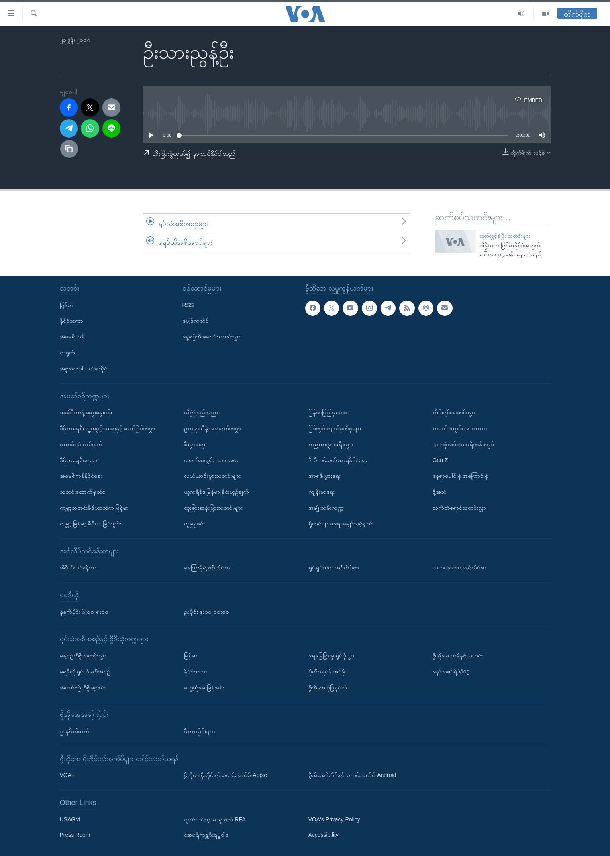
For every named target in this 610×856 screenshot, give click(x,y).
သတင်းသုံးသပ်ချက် (81, 444)
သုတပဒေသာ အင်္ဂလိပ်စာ (460, 567)
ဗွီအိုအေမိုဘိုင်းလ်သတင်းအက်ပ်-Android (352, 775)
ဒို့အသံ (440, 491)
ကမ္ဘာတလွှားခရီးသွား (330, 444)
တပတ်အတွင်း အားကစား (211, 460)
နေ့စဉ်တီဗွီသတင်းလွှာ (83, 655)
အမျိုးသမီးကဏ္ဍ (325, 507)
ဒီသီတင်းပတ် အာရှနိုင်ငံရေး (337, 460)
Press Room (75, 835)
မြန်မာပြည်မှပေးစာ (329, 412)
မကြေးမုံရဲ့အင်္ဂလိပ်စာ (207, 567)
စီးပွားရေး (194, 444)
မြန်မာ (66, 304)
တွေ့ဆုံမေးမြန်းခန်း (204, 687)
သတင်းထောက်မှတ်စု (83, 491)
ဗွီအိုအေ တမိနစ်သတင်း (458, 655)
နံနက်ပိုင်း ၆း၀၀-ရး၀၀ (84, 611)
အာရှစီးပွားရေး (324, 475)
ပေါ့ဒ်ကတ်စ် (195, 320)
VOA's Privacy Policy (334, 819)
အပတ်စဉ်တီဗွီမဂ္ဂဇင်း (83, 687)
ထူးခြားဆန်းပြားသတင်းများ (213, 507)
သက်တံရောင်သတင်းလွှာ (459, 507)
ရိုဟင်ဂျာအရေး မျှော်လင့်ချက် (340, 523)
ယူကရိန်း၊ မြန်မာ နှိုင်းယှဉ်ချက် (216, 491)
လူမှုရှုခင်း (194, 523)
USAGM (70, 819)
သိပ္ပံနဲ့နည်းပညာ (201, 412)
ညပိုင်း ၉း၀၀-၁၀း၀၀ (206, 611)
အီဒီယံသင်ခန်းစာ (78, 567)
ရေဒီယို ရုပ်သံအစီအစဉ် (85, 671)
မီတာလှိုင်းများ (199, 731)
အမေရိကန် (72, 336)
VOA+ (67, 775)
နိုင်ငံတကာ (71, 320)
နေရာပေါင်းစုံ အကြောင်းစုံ (461, 475)
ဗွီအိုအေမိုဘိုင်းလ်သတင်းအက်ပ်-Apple (225, 775)
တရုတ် (67, 352)
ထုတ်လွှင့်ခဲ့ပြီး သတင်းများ (504, 236)
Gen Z (440, 460)
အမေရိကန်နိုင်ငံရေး (81, 475)
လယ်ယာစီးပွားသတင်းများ (212, 475)
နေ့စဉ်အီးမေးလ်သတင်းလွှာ (211, 336)
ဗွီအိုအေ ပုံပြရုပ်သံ (327, 687)
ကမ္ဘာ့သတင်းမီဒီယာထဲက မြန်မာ (94, 507)
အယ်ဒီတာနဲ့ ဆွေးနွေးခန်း (86, 412)
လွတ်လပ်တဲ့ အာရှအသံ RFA (215, 819)
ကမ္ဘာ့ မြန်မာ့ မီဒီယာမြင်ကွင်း (91, 523)
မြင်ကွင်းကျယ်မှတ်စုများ (334, 428)
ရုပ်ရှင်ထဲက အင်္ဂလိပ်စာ (333, 567)
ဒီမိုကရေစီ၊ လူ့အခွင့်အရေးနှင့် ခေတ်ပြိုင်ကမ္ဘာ (107, 428)
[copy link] (69, 149)
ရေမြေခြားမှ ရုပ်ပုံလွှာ (331, 655)
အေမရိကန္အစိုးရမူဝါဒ (206, 835)
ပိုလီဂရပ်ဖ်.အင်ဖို (326, 671)
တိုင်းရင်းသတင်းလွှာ (454, 412)
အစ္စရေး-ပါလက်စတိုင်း (84, 368)
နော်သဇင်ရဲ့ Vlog (451, 671)
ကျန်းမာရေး (321, 491)
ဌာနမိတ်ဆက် (75, 731)
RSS (188, 304)
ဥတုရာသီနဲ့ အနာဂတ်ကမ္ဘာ (212, 428)
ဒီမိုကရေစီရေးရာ (78, 460)
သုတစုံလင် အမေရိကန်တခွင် (463, 444)
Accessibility (323, 835)
